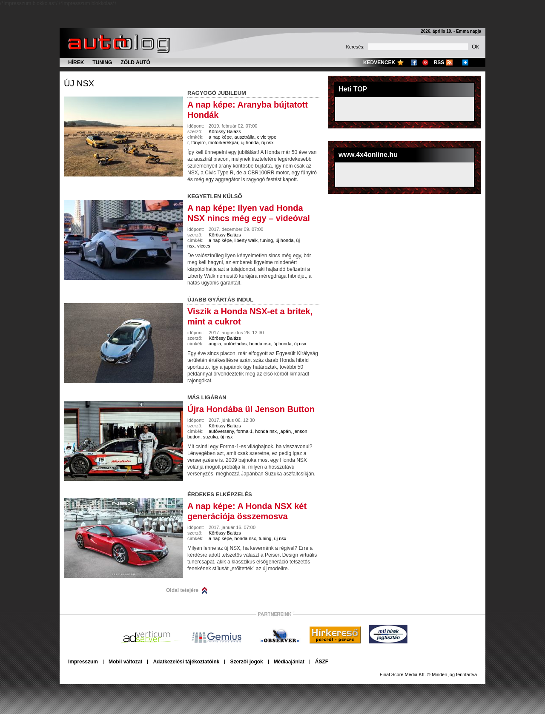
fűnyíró (198, 142)
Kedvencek (379, 62)
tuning (266, 240)
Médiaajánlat (289, 662)
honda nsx (260, 343)
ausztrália (245, 136)
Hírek (76, 62)
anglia (215, 343)
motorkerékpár (223, 142)
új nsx (79, 83)
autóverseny (221, 431)
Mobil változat (125, 662)
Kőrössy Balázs (225, 131)
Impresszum (83, 662)
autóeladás (235, 343)
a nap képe (220, 136)
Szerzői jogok (246, 662)
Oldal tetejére (182, 590)
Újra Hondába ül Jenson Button (251, 409)
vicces (203, 245)
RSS (439, 62)
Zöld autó (135, 62)
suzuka (210, 436)
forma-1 (244, 431)
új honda (249, 142)
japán (285, 431)
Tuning (102, 62)
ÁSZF (321, 662)
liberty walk (246, 240)
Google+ (425, 62)
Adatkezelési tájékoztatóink (186, 662)
